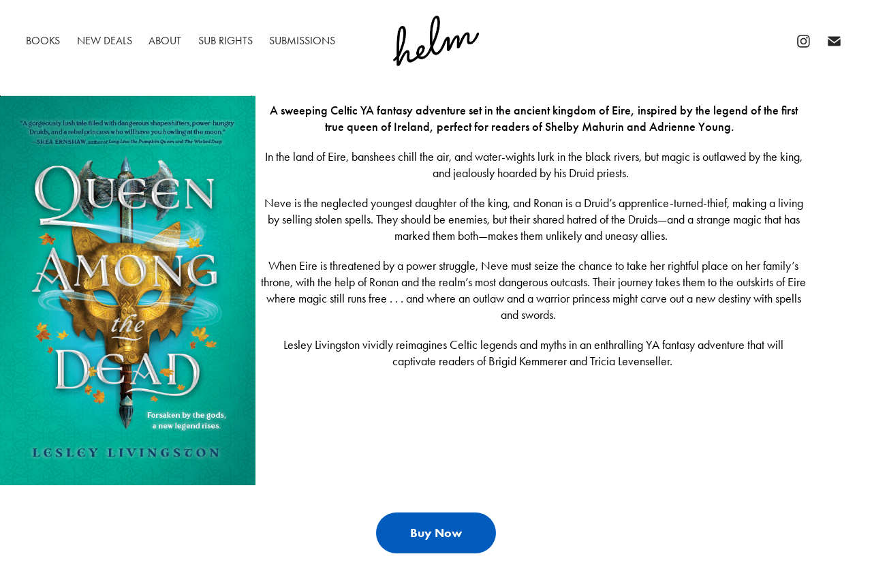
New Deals (104, 40)
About (165, 40)
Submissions (302, 40)
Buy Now (436, 532)
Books (43, 40)
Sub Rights (225, 40)
